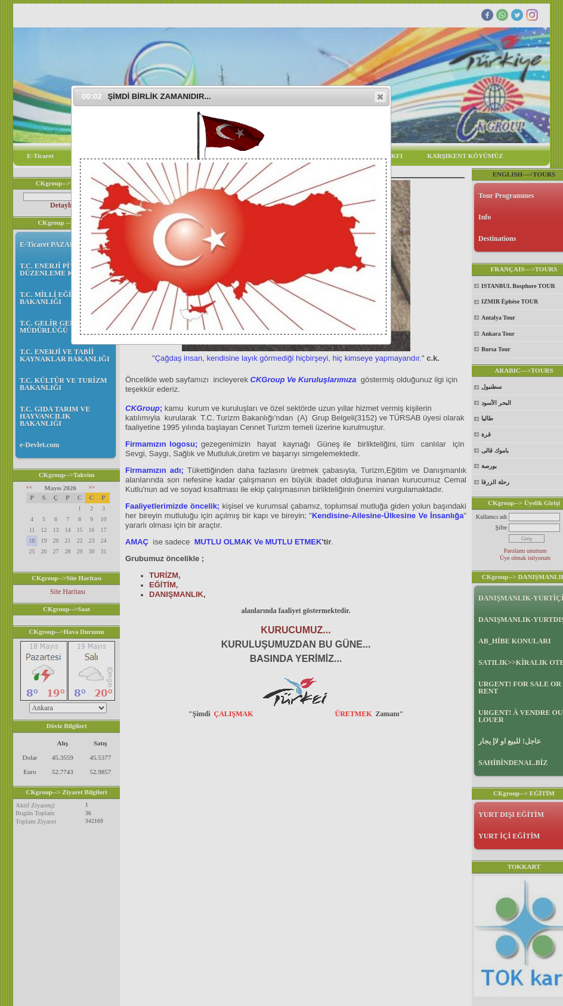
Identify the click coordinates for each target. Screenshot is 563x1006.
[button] (380, 97)
